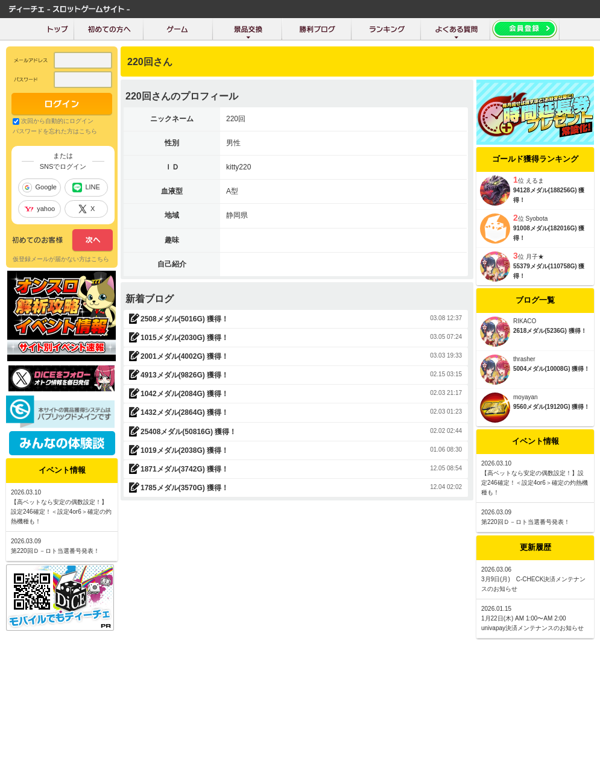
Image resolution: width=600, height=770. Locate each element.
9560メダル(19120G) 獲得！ (551, 406)
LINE (85, 187)
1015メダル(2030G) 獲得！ (185, 337)
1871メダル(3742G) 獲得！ (185, 469)
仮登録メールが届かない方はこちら (61, 259)
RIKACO (524, 321)
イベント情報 (535, 441)
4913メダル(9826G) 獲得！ (185, 375)
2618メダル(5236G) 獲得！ (550, 330)
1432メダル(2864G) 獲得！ (185, 412)
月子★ (535, 256)
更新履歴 (535, 547)
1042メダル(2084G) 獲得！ (185, 394)
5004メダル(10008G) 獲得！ (551, 368)
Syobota (537, 218)
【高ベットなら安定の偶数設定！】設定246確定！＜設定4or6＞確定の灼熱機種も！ (534, 483)
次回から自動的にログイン (57, 121)
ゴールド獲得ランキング (535, 158)
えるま (535, 180)
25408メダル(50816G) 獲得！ (188, 432)
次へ (62, 240)
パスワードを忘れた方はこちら (55, 131)
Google (39, 187)
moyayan (525, 397)
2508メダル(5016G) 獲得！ (185, 319)
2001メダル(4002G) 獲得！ (185, 356)
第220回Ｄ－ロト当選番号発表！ (525, 522)
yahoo (39, 208)
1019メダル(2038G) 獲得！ (185, 450)
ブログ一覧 (535, 300)
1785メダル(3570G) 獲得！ (185, 488)
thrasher (524, 359)
